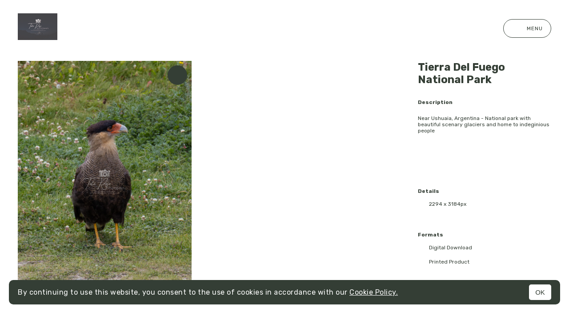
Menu (527, 28)
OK (540, 292)
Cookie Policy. (373, 292)
